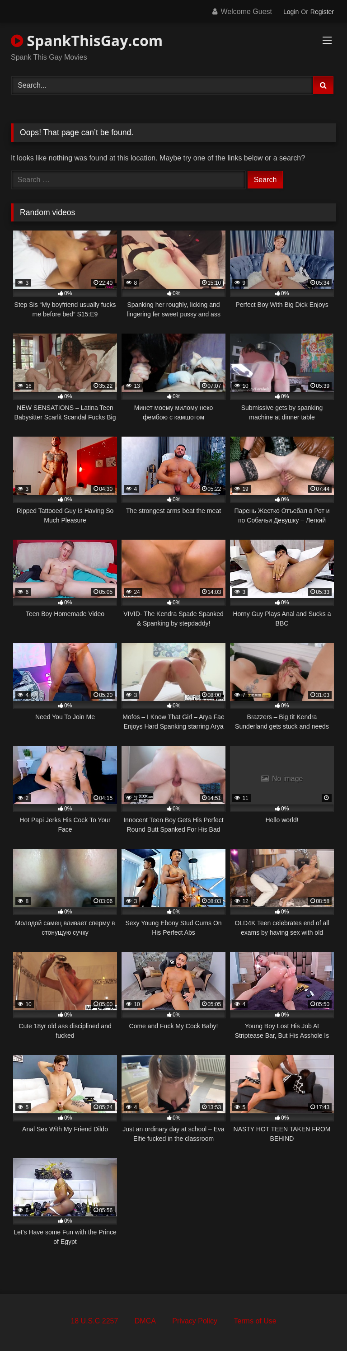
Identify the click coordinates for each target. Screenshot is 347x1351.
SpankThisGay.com (87, 40)
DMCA (145, 1321)
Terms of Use (255, 1321)
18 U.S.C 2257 (94, 1321)
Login (291, 11)
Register (322, 11)
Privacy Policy (194, 1321)
